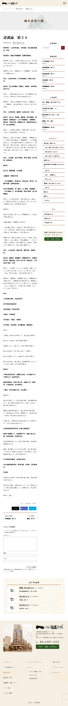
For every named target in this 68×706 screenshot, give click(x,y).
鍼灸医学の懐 (19, 8)
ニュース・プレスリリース (34, 662)
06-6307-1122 (49, 642)
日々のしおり (33, 675)
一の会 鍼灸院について (9, 667)
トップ (5, 8)
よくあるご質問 (7, 693)
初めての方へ (7, 672)
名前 (4, 553)
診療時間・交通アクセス (10, 683)
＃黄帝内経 (28, 503)
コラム (11, 8)
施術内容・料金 (7, 677)
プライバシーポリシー (59, 667)
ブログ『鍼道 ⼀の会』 (36, 671)
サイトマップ (56, 672)
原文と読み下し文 (18, 42)
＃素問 (34, 503)
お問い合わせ (56, 662)
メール (5, 558)
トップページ (7, 662)
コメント (6, 535)
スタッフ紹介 (7, 688)
